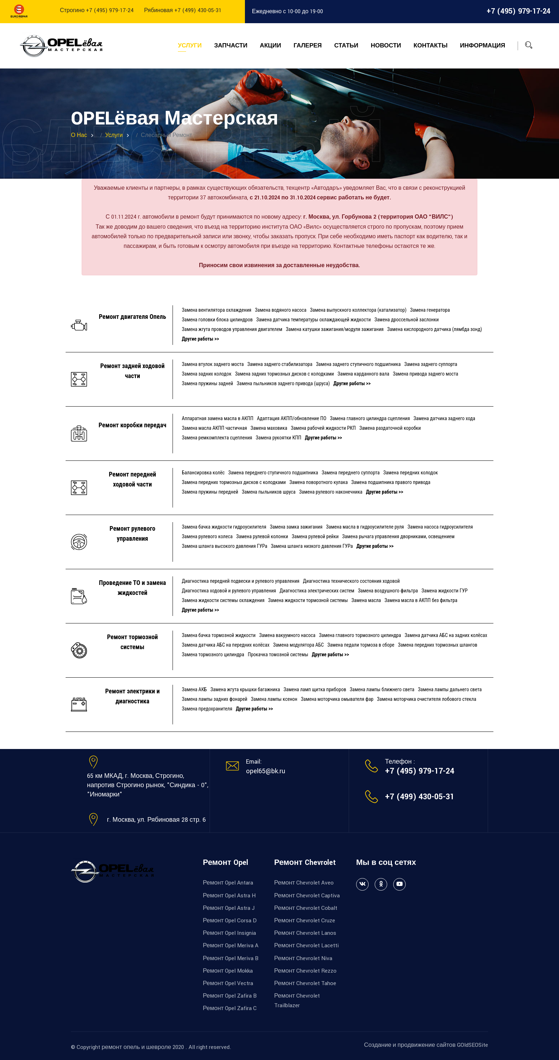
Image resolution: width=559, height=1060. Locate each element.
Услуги (190, 46)
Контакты (430, 46)
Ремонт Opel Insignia (229, 933)
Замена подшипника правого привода (390, 482)
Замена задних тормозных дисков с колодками (284, 374)
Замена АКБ (194, 689)
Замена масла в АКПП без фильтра (421, 600)
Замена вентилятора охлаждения (216, 310)
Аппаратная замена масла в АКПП (217, 418)
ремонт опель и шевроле (136, 1047)
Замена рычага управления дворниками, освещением (398, 536)
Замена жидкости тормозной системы (308, 600)
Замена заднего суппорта (430, 364)
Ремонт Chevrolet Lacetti (306, 945)
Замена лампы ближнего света (382, 689)
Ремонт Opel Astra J (229, 908)
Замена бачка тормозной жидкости (219, 635)
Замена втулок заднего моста (213, 364)
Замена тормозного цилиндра (213, 654)
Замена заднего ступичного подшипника (358, 364)
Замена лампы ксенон (274, 699)
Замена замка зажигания (296, 527)
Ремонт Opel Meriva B (230, 958)
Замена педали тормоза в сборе (360, 645)
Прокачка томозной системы (278, 654)
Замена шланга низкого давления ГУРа (312, 546)
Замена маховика (269, 428)
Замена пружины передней (210, 492)
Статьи (346, 46)
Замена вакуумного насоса (287, 635)
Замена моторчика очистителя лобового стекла (426, 699)
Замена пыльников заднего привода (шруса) (283, 383)
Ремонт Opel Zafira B (230, 996)
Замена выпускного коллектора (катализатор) (358, 310)
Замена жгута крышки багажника (245, 689)
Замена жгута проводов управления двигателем (232, 329)
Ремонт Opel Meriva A (230, 945)
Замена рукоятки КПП (278, 437)
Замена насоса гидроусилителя (440, 527)
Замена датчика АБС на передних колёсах (226, 645)
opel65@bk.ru (265, 771)
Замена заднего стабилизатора (279, 364)
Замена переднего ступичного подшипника (273, 472)
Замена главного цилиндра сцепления (370, 418)
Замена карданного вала (363, 374)
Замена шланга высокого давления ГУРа (224, 546)
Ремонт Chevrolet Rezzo (305, 971)
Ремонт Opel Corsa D (230, 920)
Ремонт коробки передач (132, 425)
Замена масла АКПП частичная (214, 428)
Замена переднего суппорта (351, 472)
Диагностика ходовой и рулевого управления (229, 590)
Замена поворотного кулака (318, 482)
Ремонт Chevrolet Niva (303, 958)
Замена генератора (430, 310)
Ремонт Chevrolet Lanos (305, 933)
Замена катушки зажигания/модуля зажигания (335, 329)
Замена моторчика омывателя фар (337, 699)
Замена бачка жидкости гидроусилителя (224, 527)
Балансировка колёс (203, 472)
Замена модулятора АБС (298, 645)
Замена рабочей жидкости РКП (323, 428)
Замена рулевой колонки (262, 536)
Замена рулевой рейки (315, 536)
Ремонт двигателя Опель (132, 316)
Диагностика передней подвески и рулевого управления (240, 581)
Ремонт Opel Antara (228, 883)
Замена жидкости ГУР (444, 590)
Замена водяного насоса (280, 310)
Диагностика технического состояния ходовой (351, 581)
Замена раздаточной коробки (390, 428)
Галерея (307, 46)
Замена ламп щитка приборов (314, 689)
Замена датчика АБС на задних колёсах (446, 635)
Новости (386, 46)
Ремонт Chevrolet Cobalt (305, 908)
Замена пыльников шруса (269, 492)
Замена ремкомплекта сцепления (217, 437)
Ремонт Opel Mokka (228, 971)
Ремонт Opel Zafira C (230, 1008)
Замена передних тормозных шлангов (437, 645)
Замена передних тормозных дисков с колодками (234, 482)
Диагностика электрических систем (317, 590)
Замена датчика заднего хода (444, 418)
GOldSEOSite (472, 1045)
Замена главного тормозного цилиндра (360, 635)
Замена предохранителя (207, 709)
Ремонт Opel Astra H (229, 896)
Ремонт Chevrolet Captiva (307, 896)
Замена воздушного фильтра (388, 590)
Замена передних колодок (410, 472)
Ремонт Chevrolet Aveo (304, 883)
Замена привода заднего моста (425, 374)
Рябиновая (182, 10)
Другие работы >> (200, 339)
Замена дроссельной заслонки (406, 319)
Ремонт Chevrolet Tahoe (305, 983)
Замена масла (366, 600)
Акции (270, 46)
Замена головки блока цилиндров (217, 319)
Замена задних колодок (206, 374)
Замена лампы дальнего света (450, 689)
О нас (79, 135)
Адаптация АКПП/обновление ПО (292, 418)
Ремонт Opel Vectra (228, 983)
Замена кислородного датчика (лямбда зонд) (434, 329)
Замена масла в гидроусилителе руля (365, 527)
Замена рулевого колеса (207, 536)
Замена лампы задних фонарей (214, 699)
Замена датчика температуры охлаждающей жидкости (313, 319)
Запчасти (230, 46)
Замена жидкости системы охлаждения (223, 600)
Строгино (97, 10)
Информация (482, 46)
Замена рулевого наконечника (331, 492)
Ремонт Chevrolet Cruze (304, 920)
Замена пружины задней (207, 383)
